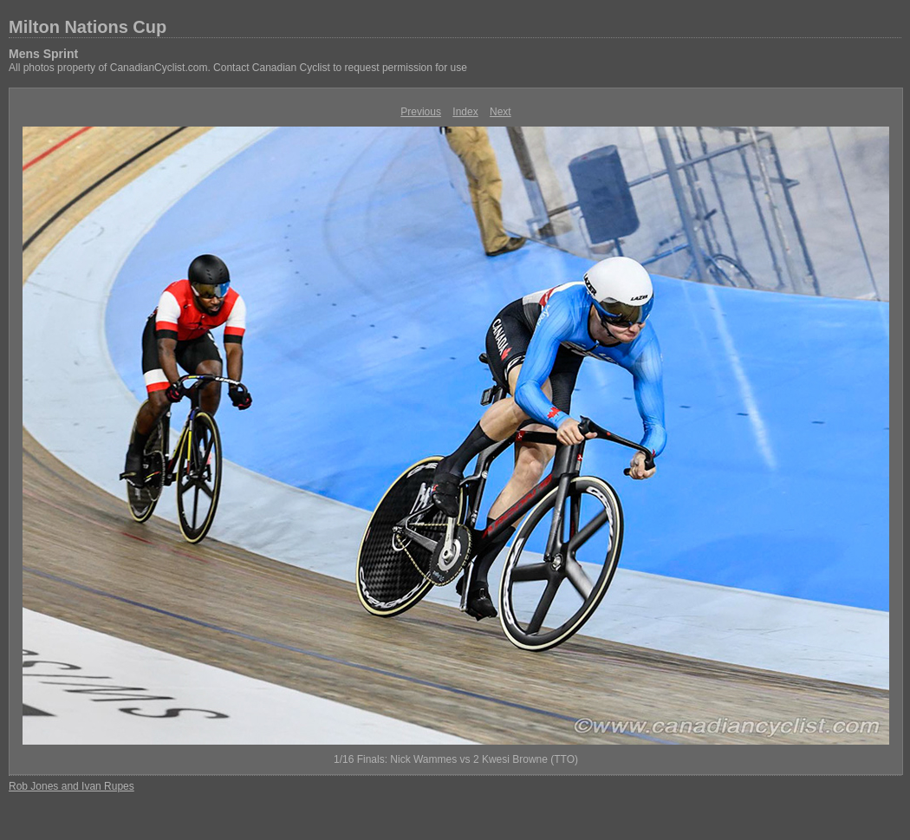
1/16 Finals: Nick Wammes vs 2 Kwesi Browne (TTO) (456, 759)
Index (465, 112)
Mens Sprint (43, 54)
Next (500, 112)
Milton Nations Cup (87, 26)
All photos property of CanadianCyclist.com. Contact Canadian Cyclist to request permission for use (238, 68)
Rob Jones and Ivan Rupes (71, 786)
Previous (420, 112)
